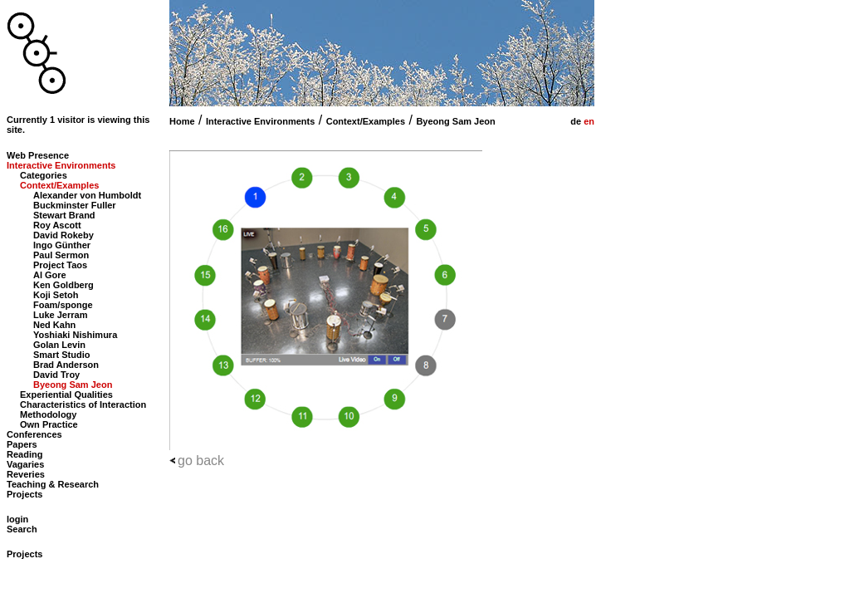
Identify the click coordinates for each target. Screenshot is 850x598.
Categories (43, 175)
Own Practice (49, 424)
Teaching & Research (53, 484)
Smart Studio (61, 355)
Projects (24, 494)
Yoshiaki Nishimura (75, 335)
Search (22, 529)
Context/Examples (365, 121)
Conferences (34, 434)
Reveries (26, 474)
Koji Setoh (55, 295)
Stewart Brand (64, 215)
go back (201, 460)
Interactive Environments (260, 121)
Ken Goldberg (63, 285)
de (574, 121)
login (17, 519)
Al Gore (49, 275)
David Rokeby (63, 235)
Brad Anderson (66, 365)
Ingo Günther (61, 245)
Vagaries (25, 464)
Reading (24, 454)
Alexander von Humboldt (87, 195)
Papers (22, 444)
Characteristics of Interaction (83, 404)
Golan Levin (59, 345)
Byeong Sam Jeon (455, 121)
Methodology (48, 414)
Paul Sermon (61, 255)
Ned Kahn (54, 325)
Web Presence (38, 155)
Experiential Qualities (66, 394)
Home (182, 121)
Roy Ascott (57, 225)
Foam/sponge (63, 305)
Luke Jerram (60, 315)
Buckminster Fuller (74, 205)
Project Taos (60, 265)
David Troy (56, 375)
